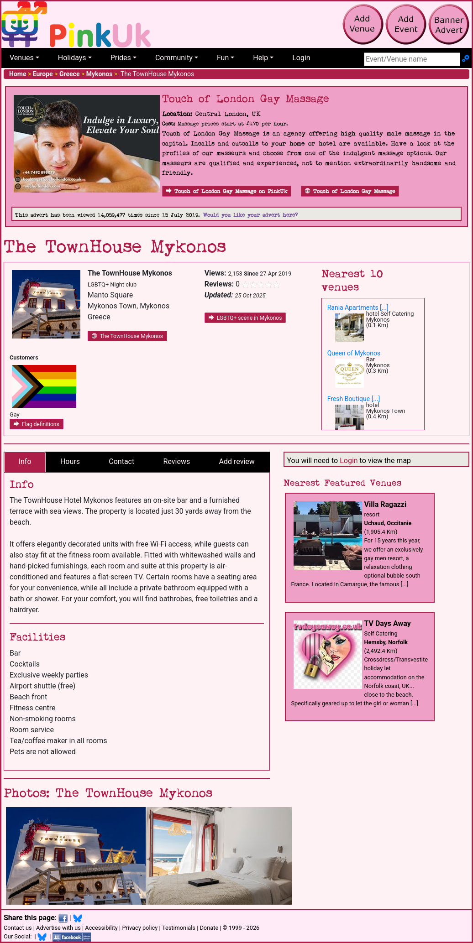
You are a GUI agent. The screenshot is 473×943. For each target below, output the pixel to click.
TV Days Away (387, 623)
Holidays (72, 57)
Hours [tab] (70, 461)
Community (174, 57)
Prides (120, 57)
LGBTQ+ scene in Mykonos (245, 318)
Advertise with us (58, 927)
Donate (209, 927)
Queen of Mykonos (354, 353)
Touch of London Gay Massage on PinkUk (226, 191)
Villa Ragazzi (385, 504)
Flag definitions (36, 424)
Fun (223, 57)
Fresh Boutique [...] (353, 398)
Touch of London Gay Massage (350, 191)
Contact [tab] (121, 461)
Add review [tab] (237, 461)
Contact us (18, 927)
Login (301, 57)
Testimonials (178, 927)
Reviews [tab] (176, 461)
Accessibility (101, 927)
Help (260, 57)
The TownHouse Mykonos (127, 336)
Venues (22, 57)
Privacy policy (140, 927)
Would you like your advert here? (250, 215)
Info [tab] (25, 461)
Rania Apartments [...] (358, 307)
